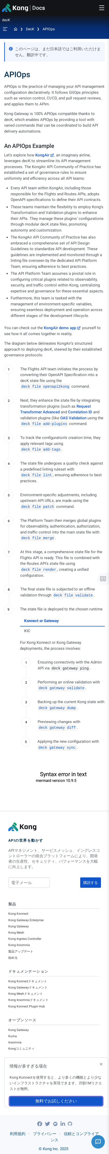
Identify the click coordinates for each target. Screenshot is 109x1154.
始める (13, 958)
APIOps (49, 29)
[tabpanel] (62, 696)
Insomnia (15, 1042)
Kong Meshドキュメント (25, 994)
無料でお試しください (56, 1101)
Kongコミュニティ (21, 1048)
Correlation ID (80, 412)
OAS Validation (73, 418)
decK (30, 29)
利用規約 (17, 1133)
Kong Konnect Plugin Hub (26, 1006)
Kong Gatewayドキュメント (27, 987)
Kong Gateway (18, 926)
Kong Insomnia (19, 945)
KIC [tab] (27, 631)
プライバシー (44, 1133)
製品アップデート (20, 951)
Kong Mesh (16, 932)
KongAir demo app (60, 328)
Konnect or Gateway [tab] (41, 620)
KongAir (42, 155)
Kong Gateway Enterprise (26, 920)
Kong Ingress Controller (24, 939)
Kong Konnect (18, 913)
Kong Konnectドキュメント (27, 981)
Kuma (12, 1036)
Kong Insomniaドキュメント (28, 1000)
